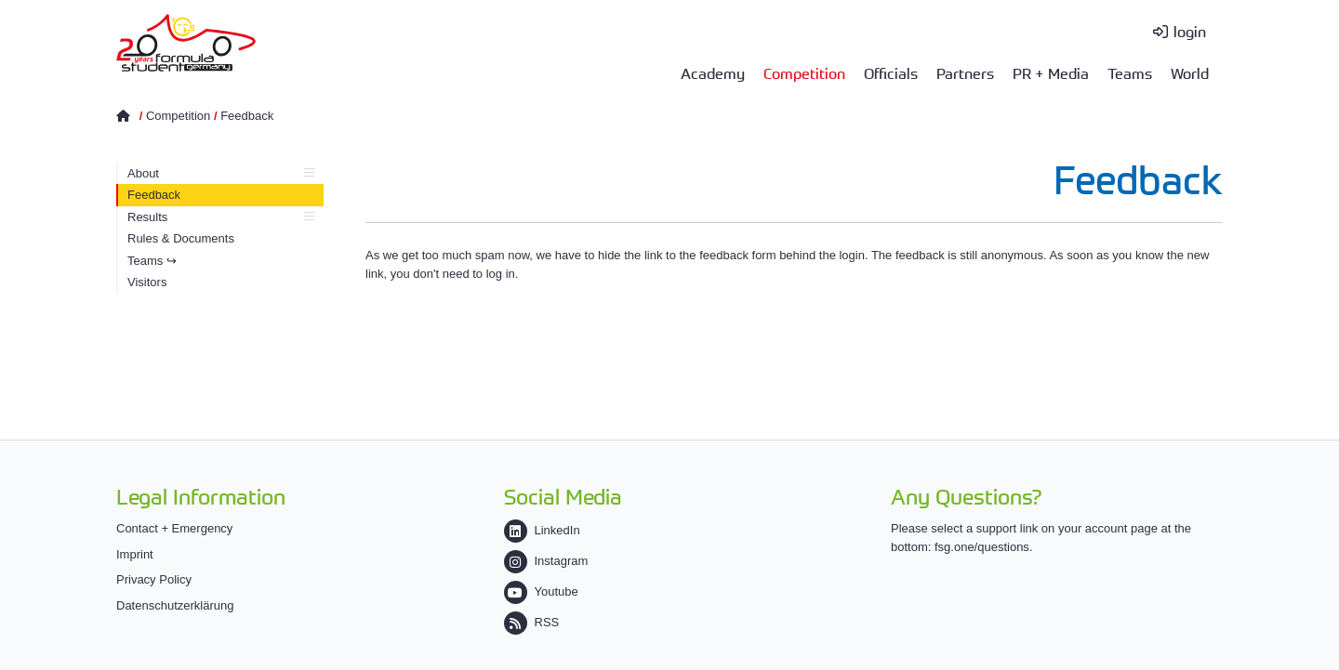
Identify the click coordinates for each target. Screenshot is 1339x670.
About (220, 173)
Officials (891, 72)
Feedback (246, 116)
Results (220, 217)
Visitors (146, 282)
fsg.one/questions (982, 547)
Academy (713, 72)
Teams (1129, 72)
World (1190, 72)
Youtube (541, 591)
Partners (965, 72)
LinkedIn (542, 530)
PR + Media (1051, 72)
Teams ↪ (152, 261)
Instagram (546, 561)
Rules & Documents (180, 238)
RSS (532, 622)
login (1189, 30)
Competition (804, 72)
